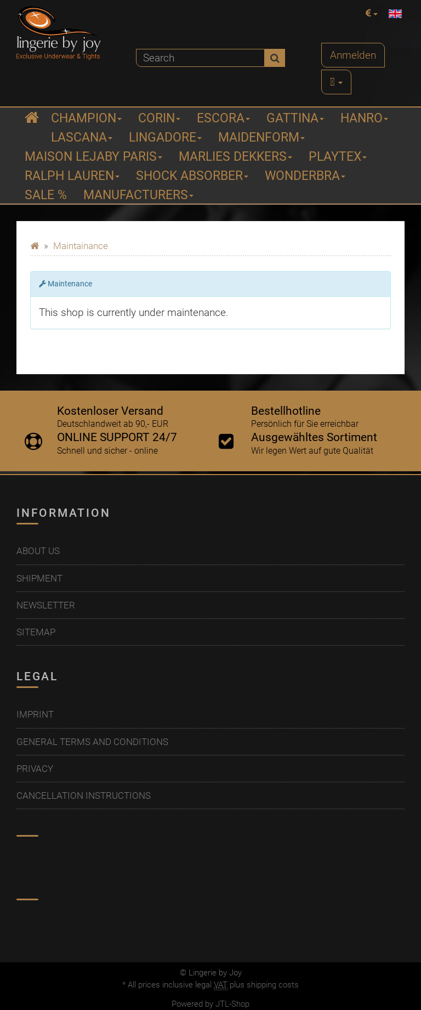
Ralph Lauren (72, 175)
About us (38, 550)
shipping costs (273, 985)
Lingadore (165, 137)
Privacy (34, 768)
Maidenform (261, 137)
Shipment (39, 578)
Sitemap (35, 632)
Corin (159, 118)
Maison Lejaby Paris (93, 156)
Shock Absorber (192, 175)
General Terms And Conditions (92, 741)
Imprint (35, 714)
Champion (86, 118)
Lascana (81, 137)
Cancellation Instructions (83, 795)
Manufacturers (138, 195)
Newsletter (45, 605)
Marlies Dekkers (235, 156)
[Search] (200, 58)
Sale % (46, 195)
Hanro (364, 118)
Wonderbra (305, 175)
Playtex (338, 156)
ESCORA (223, 118)
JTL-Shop (232, 1004)
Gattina (295, 118)
